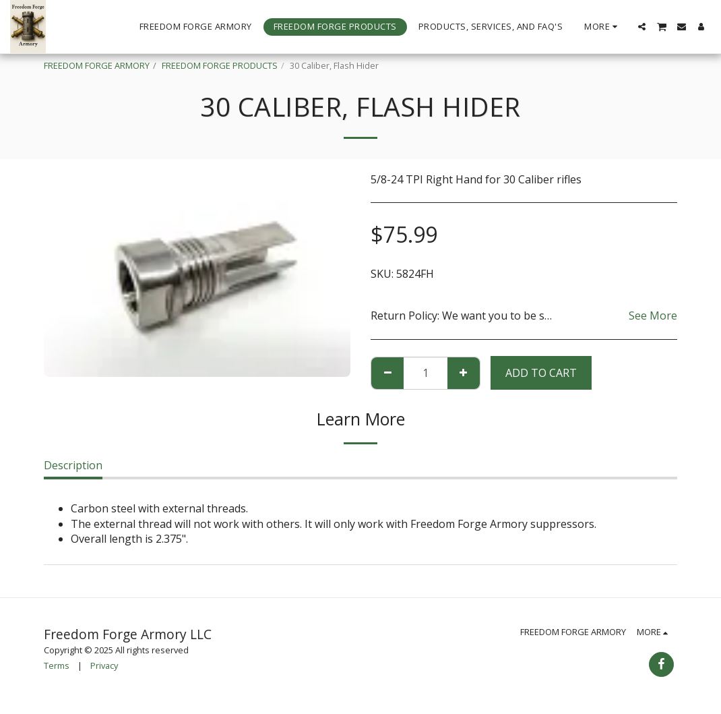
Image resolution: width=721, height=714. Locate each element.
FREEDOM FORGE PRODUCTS (220, 65)
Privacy (104, 665)
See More (653, 315)
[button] (642, 26)
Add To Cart (541, 372)
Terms (56, 665)
